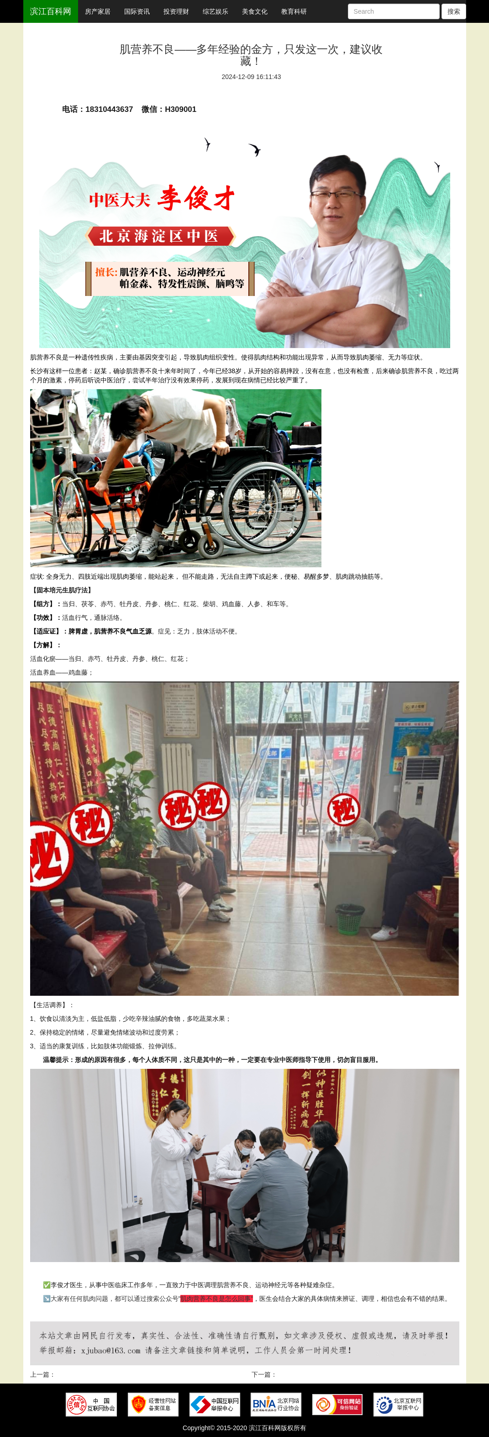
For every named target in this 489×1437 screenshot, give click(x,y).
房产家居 (97, 11)
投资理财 (176, 11)
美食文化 (255, 11)
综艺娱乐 (215, 11)
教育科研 (294, 11)
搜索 (453, 11)
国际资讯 (137, 11)
